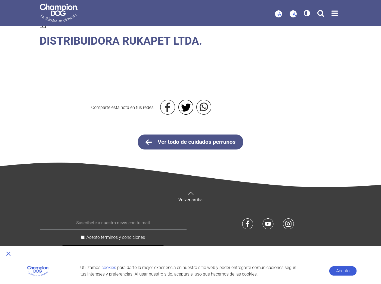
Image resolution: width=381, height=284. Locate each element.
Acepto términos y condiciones (115, 237)
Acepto (342, 270)
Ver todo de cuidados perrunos (190, 142)
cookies (108, 267)
